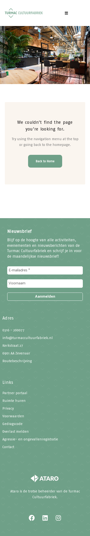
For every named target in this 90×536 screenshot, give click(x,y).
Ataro (14, 491)
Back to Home (45, 161)
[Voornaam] (45, 283)
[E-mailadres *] (45, 270)
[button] (66, 13)
